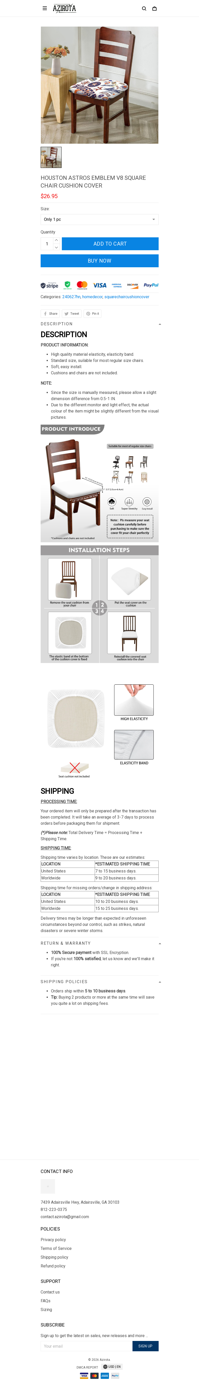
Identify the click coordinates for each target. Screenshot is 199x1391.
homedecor (92, 296)
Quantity (48, 232)
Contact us (50, 1292)
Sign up (145, 1346)
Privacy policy (53, 1239)
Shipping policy (54, 1257)
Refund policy (53, 1266)
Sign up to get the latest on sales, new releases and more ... (94, 1335)
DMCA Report (87, 1367)
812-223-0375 (54, 1209)
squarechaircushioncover (126, 296)
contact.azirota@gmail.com (65, 1216)
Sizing (46, 1309)
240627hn (71, 296)
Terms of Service (56, 1248)
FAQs (45, 1300)
